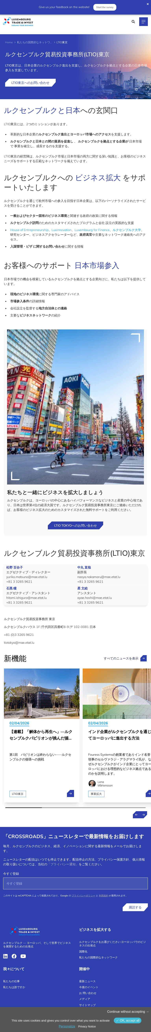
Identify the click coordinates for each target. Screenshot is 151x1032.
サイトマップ (87, 1005)
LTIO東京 (17, 794)
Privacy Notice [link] (87, 1026)
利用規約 (103, 895)
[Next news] (143, 814)
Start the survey (104, 7)
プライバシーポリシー (83, 895)
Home (9, 42)
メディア (84, 999)
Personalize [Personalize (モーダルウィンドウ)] (67, 1026)
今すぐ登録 (11, 874)
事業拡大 (96, 794)
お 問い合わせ (87, 993)
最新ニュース (87, 981)
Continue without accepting (128, 1011)
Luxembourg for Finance (92, 230)
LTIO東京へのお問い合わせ (30, 83)
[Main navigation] (143, 21)
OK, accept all (127, 1020)
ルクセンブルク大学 (127, 230)
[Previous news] (136, 814)
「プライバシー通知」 (63, 864)
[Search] (133, 21)
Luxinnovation (61, 230)
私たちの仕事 (11, 981)
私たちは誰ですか (14, 987)
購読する (135, 907)
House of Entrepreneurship (29, 230)
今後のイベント (88, 987)
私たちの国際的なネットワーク (34, 42)
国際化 (83, 951)
